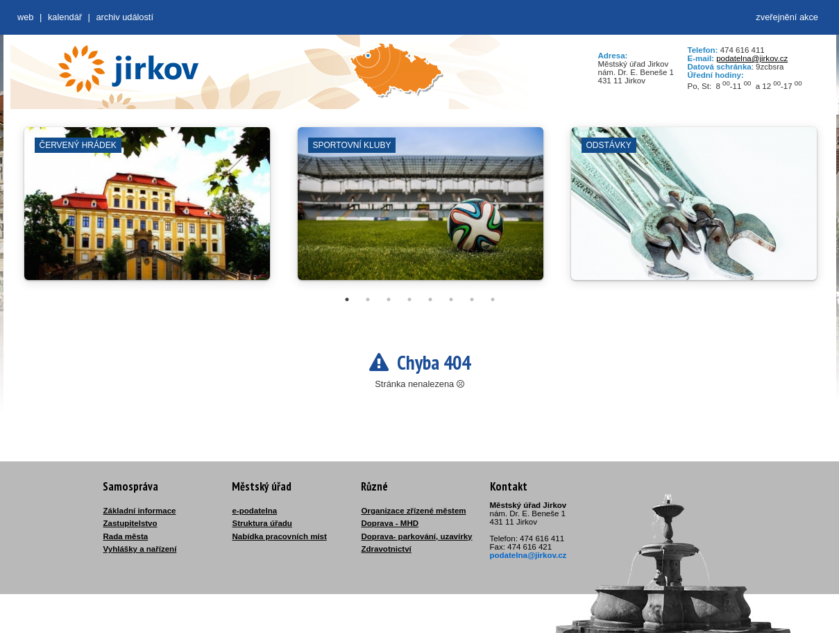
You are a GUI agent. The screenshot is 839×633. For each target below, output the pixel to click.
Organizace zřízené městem (414, 511)
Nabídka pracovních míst (279, 536)
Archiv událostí (124, 17)
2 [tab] (368, 299)
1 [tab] (347, 299)
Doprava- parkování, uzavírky (417, 536)
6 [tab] (451, 299)
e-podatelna (255, 511)
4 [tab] (409, 299)
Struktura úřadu (262, 523)
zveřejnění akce (787, 17)
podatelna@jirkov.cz (752, 58)
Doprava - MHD (390, 523)
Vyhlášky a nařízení (140, 549)
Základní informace (139, 511)
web (25, 17)
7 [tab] (472, 299)
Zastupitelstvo (130, 523)
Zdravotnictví (387, 549)
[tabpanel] (147, 210)
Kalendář (65, 17)
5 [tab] (430, 299)
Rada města (126, 536)
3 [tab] (389, 299)
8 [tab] (493, 299)
